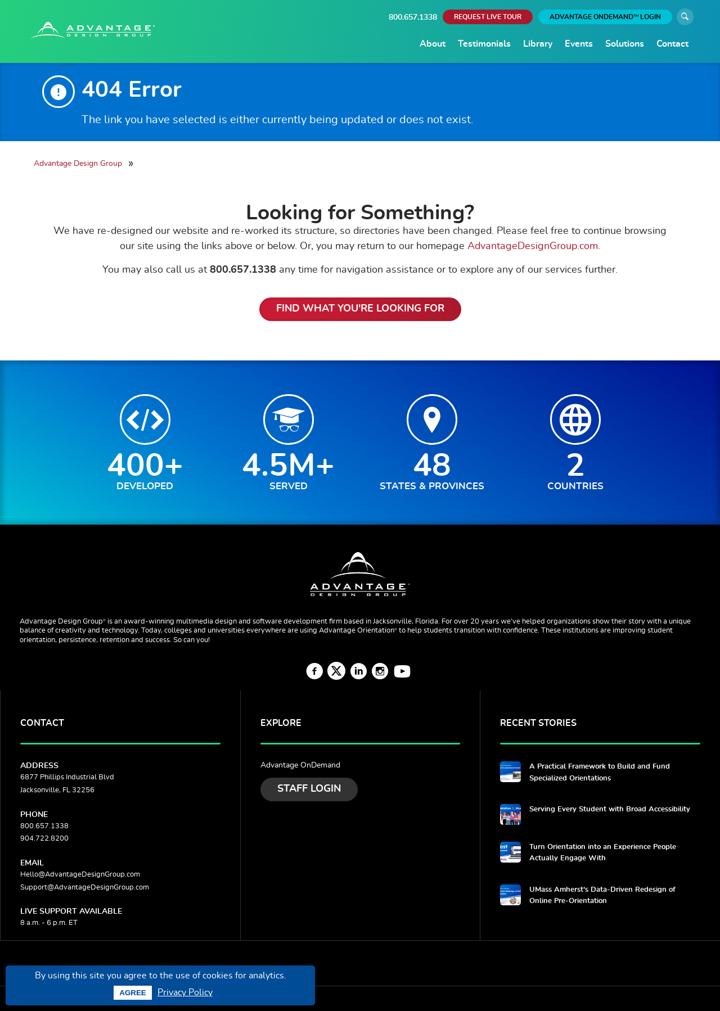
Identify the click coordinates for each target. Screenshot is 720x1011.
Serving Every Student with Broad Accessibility (609, 809)
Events (579, 43)
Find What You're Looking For (360, 309)
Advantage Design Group (78, 163)
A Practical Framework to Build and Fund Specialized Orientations (599, 772)
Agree (132, 993)
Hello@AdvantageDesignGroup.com (80, 874)
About (433, 43)
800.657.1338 (413, 17)
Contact (672, 43)
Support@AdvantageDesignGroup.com (84, 887)
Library (537, 43)
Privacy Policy (185, 992)
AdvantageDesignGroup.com (532, 246)
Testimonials (484, 43)
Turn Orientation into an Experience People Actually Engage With (602, 852)
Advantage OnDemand (300, 765)
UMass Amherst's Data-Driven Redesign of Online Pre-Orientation (602, 895)
